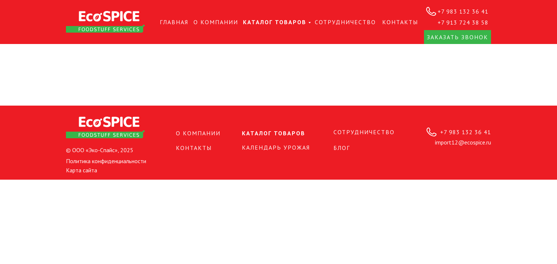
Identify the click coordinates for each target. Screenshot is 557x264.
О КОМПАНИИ (215, 22)
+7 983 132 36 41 (463, 11)
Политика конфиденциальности (106, 161)
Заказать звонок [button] (457, 37)
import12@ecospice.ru (463, 142)
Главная (174, 22)
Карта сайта (81, 170)
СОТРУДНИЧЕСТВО (345, 22)
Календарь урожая (276, 147)
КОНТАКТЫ (400, 22)
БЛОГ (341, 147)
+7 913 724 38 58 (463, 22)
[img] (105, 22)
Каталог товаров (274, 22)
